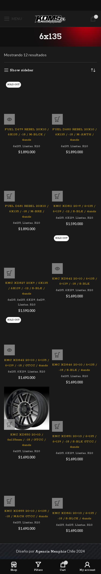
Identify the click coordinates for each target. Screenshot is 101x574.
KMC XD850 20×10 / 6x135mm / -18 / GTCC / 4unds (26, 440)
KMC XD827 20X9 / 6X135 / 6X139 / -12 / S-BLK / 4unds (26, 288)
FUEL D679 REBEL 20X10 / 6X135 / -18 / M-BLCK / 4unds (27, 135)
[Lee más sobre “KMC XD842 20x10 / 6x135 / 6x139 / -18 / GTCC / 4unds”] (9, 350)
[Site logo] (50, 19)
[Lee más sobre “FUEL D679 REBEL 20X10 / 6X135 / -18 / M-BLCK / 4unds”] (9, 119)
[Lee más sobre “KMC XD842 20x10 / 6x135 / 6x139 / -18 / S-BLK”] (57, 268)
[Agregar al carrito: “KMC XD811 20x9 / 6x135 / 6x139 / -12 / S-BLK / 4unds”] (57, 196)
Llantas (27, 146)
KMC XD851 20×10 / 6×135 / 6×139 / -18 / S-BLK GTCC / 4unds (74, 441)
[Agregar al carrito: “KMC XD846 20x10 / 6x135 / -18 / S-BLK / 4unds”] (57, 354)
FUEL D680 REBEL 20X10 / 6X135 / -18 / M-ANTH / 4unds (74, 135)
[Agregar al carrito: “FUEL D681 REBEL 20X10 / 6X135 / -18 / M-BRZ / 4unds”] (9, 196)
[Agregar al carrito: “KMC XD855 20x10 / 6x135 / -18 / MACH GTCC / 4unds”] (9, 501)
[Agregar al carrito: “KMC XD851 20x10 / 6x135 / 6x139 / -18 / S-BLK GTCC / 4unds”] (57, 426)
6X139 (69, 218)
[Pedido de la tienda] (93, 70)
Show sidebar (21, 70)
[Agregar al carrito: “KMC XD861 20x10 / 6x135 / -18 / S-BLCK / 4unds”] (57, 503)
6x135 (17, 146)
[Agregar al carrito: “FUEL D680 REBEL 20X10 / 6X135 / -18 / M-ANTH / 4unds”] (57, 119)
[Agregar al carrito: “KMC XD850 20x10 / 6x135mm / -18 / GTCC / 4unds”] (9, 424)
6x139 (41, 300)
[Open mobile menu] (13, 18)
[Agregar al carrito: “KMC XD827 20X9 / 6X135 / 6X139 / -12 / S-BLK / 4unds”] (9, 273)
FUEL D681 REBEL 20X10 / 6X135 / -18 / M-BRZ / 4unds (26, 211)
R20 (37, 146)
